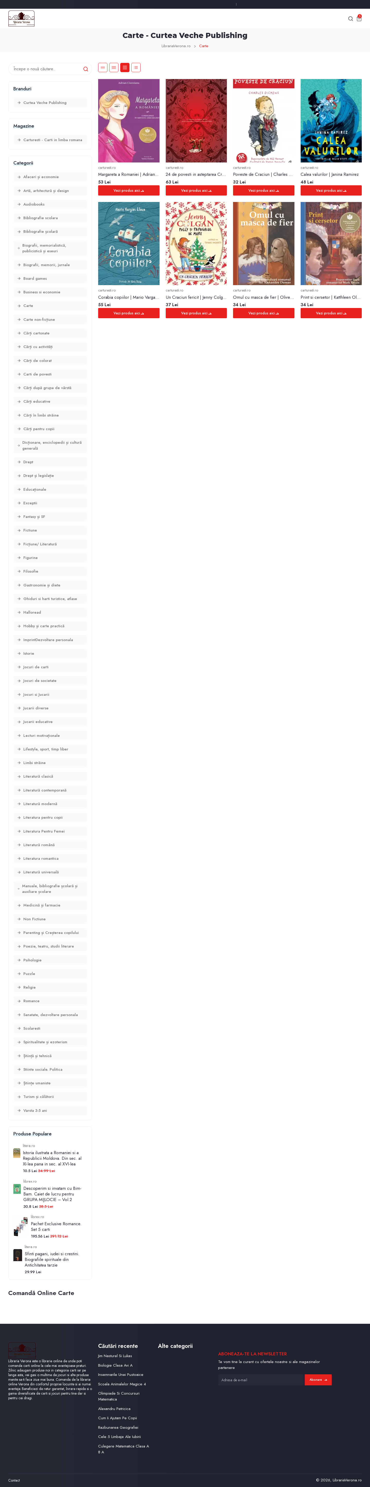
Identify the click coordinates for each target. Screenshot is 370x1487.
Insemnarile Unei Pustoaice (120, 1374)
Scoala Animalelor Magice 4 (122, 1384)
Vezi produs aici (129, 190)
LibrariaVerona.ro (176, 46)
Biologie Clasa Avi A (115, 1365)
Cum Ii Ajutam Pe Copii (117, 1418)
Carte (203, 46)
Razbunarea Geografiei (118, 1427)
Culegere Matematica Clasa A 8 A (123, 1449)
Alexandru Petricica (114, 1409)
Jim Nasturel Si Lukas (115, 1356)
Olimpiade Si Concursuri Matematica (119, 1396)
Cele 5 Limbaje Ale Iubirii (119, 1437)
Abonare (318, 1379)
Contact (14, 1480)
